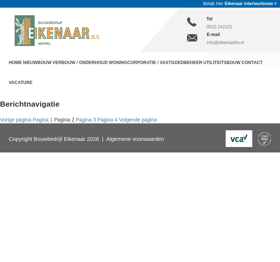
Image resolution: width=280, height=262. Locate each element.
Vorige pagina (15, 120)
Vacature (20, 82)
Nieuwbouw (37, 62)
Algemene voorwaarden (135, 139)
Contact (252, 62)
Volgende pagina (138, 120)
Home (15, 62)
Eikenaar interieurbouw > (251, 3)
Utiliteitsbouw (222, 62)
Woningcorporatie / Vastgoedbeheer (155, 62)
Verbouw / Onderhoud (80, 62)
